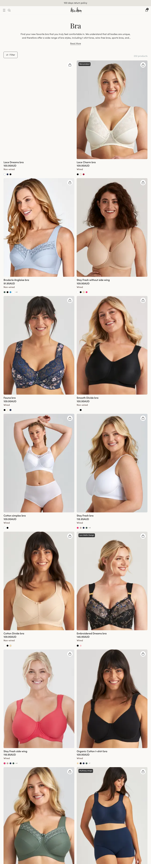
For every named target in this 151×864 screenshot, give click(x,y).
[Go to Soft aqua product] (10, 292)
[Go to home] (76, 10)
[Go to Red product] (83, 174)
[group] (39, 109)
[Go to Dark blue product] (10, 410)
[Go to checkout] (146, 10)
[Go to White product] (4, 174)
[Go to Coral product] (86, 292)
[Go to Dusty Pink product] (81, 646)
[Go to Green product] (4, 292)
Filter (10, 54)
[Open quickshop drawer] (70, 65)
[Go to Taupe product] (81, 528)
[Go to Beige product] (83, 292)
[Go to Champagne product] (81, 174)
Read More (75, 43)
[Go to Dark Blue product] (7, 174)
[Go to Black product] (10, 174)
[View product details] (39, 167)
